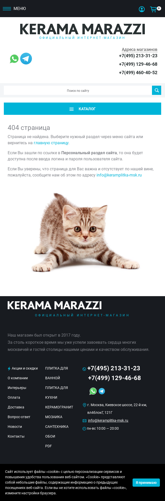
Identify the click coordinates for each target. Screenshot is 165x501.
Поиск (157, 90)
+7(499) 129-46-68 (138, 64)
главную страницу (51, 142)
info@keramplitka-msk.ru (119, 175)
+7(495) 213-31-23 (138, 55)
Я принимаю (146, 483)
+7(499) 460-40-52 (138, 72)
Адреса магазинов (139, 49)
